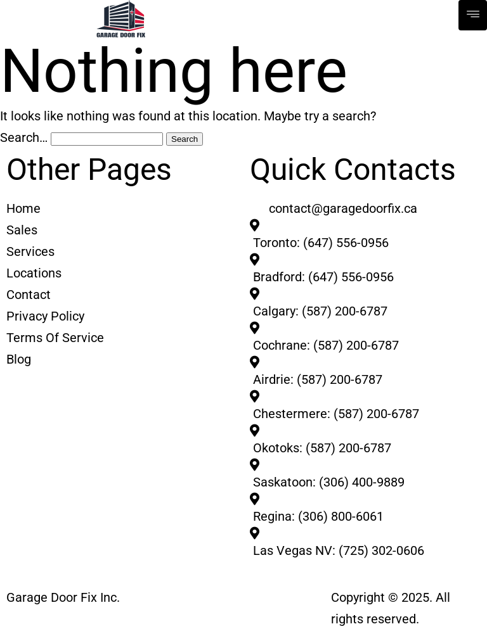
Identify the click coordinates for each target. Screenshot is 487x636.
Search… (24, 137)
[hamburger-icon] (472, 15)
